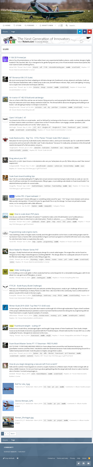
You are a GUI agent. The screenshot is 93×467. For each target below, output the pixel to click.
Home (7, 25)
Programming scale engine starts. (23, 232)
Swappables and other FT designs (76, 335)
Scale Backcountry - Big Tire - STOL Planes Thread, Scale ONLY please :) (39, 138)
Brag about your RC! (17, 158)
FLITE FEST (22, 452)
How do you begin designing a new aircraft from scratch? (33, 364)
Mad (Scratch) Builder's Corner (24, 70)
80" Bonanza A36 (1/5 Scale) (21, 77)
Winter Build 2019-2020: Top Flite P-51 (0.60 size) (29, 306)
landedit (12, 374)
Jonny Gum (13, 87)
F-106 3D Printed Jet (17, 57)
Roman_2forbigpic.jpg (24, 417)
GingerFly (12, 186)
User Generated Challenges (23, 298)
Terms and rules (62, 458)
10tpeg (11, 335)
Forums (30, 25)
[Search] (80, 25)
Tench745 (12, 242)
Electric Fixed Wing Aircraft (25, 110)
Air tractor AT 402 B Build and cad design (26, 97)
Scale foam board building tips (22, 176)
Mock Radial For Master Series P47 (23, 249)
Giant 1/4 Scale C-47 (17, 117)
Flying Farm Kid (14, 107)
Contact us (51, 458)
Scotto (11, 206)
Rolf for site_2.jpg (22, 384)
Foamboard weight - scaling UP (25, 326)
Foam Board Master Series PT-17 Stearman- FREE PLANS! (33, 343)
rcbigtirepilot (13, 148)
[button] (36, 25)
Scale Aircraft (47, 150)
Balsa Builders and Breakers (33, 318)
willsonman (13, 315)
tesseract (12, 222)
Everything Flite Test (72, 278)
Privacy (72, 458)
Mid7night (12, 127)
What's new (47, 25)
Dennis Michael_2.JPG (24, 401)
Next (12, 434)
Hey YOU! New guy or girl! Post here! (35, 168)
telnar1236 (12, 67)
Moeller (11, 278)
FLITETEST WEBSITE (10, 452)
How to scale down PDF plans (24, 214)
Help (78, 458)
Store (18, 25)
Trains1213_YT (20, 387)
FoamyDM (12, 295)
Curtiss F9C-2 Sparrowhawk (23, 196)
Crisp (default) (8, 458)
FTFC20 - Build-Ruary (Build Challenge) (25, 285)
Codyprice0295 (14, 166)
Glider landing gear (20, 270)
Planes (62, 206)
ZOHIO (11, 259)
